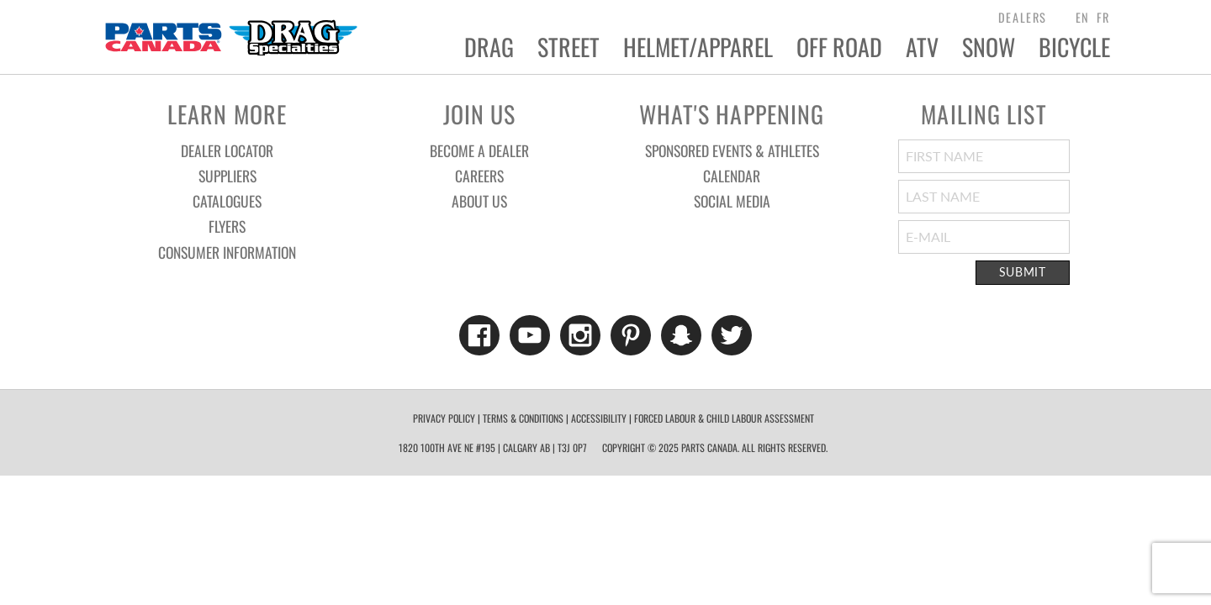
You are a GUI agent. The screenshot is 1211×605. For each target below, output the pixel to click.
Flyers (227, 226)
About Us (479, 201)
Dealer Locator (227, 150)
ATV (922, 47)
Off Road (839, 47)
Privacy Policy (444, 418)
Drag (489, 47)
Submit (1022, 272)
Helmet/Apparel (698, 47)
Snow (988, 47)
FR (1103, 17)
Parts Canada (230, 36)
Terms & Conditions (523, 418)
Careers (479, 176)
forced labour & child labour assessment (724, 418)
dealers (1022, 17)
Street (568, 47)
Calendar (731, 176)
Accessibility (599, 418)
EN (1083, 17)
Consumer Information (227, 252)
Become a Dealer (479, 150)
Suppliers (227, 176)
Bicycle (1074, 47)
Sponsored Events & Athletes (732, 150)
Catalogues (227, 201)
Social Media (732, 201)
